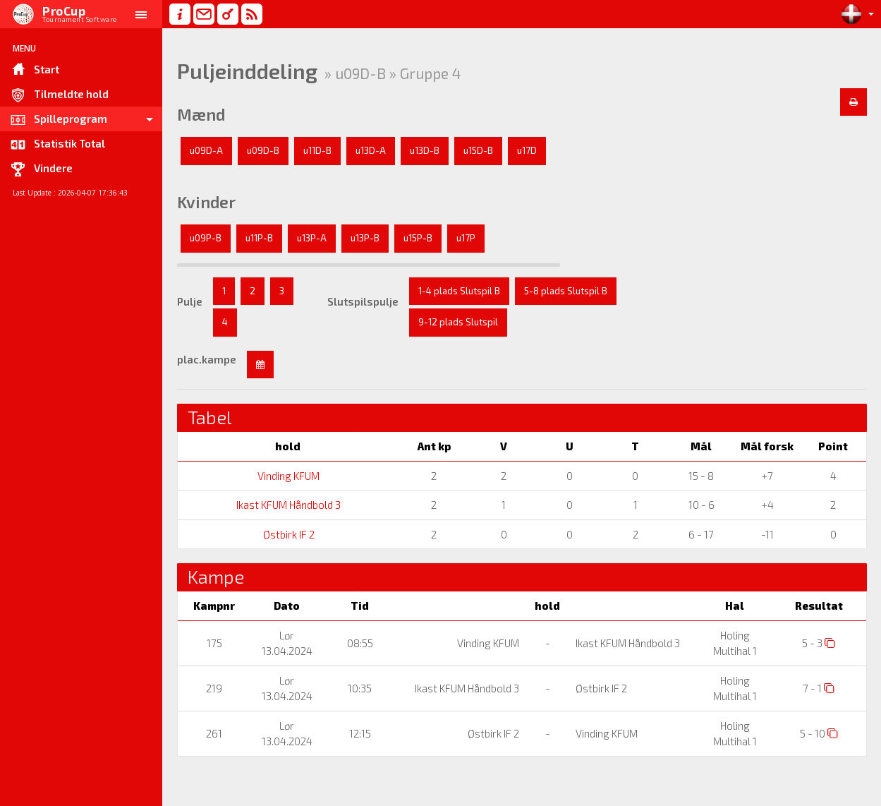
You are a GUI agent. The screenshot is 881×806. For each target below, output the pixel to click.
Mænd (201, 114)
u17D (527, 150)
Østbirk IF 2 (288, 534)
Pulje (189, 301)
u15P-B (417, 237)
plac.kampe (206, 359)
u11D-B (317, 150)
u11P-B (259, 237)
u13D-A (371, 150)
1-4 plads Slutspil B (459, 290)
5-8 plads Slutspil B (565, 290)
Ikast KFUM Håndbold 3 (287, 504)
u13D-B (424, 150)
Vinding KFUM (287, 475)
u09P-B (205, 237)
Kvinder (206, 202)
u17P (465, 237)
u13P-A (312, 237)
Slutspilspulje (363, 301)
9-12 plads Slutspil (458, 321)
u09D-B (263, 150)
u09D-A (206, 150)
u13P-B (365, 237)
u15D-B (478, 150)
